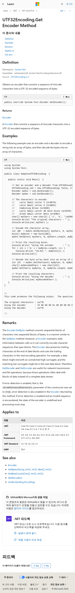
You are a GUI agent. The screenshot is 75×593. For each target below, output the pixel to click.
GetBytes (11, 338)
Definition (9, 38)
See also (8, 54)
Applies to (9, 50)
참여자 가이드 (21, 508)
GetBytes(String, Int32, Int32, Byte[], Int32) (30, 469)
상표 (44, 588)
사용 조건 (33, 588)
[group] (37, 239)
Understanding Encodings (21, 481)
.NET (15, 10)
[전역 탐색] (3, 4)
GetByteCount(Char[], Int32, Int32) (26, 473)
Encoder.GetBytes (16, 330)
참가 (44, 584)
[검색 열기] (62, 4)
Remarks (9, 46)
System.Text (20, 69)
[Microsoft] (37, 4)
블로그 (33, 584)
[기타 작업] (70, 10)
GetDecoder (8, 368)
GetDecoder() (15, 477)
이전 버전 (22, 584)
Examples (9, 42)
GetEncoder (26, 368)
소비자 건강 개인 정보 (12, 588)
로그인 (69, 3)
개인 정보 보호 (57, 584)
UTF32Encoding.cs (19, 76)
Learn (5, 10)
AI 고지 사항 (8, 584)
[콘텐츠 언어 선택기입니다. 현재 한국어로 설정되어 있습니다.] (8, 577)
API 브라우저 (28, 10)
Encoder (6, 117)
